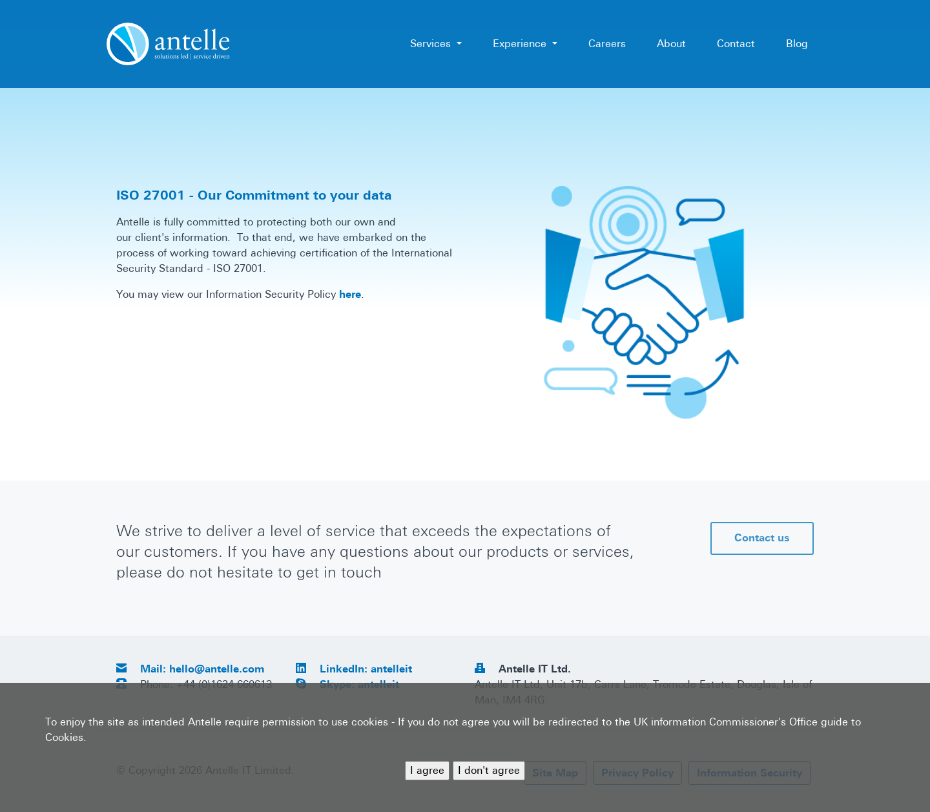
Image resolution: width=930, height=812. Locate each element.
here (350, 294)
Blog (797, 43)
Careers (607, 43)
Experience (521, 43)
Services (432, 43)
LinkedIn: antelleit (366, 669)
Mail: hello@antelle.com (202, 669)
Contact (736, 43)
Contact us (762, 538)
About (671, 43)
